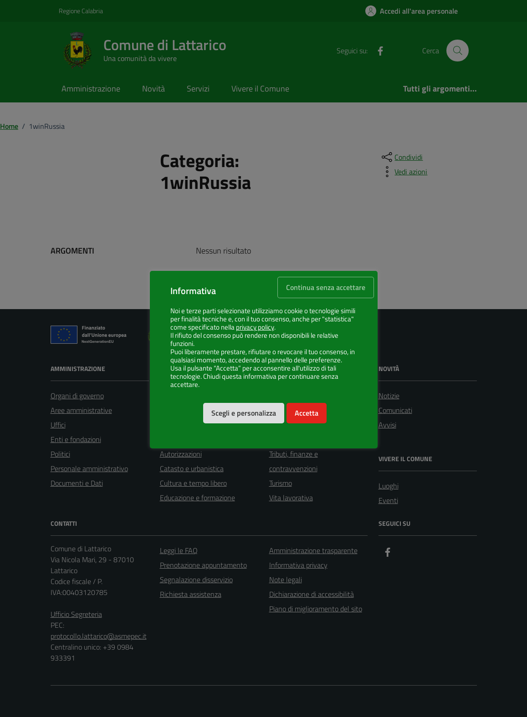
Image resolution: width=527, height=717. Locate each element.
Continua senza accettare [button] (325, 287)
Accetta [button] (306, 412)
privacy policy (255, 327)
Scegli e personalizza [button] (243, 412)
